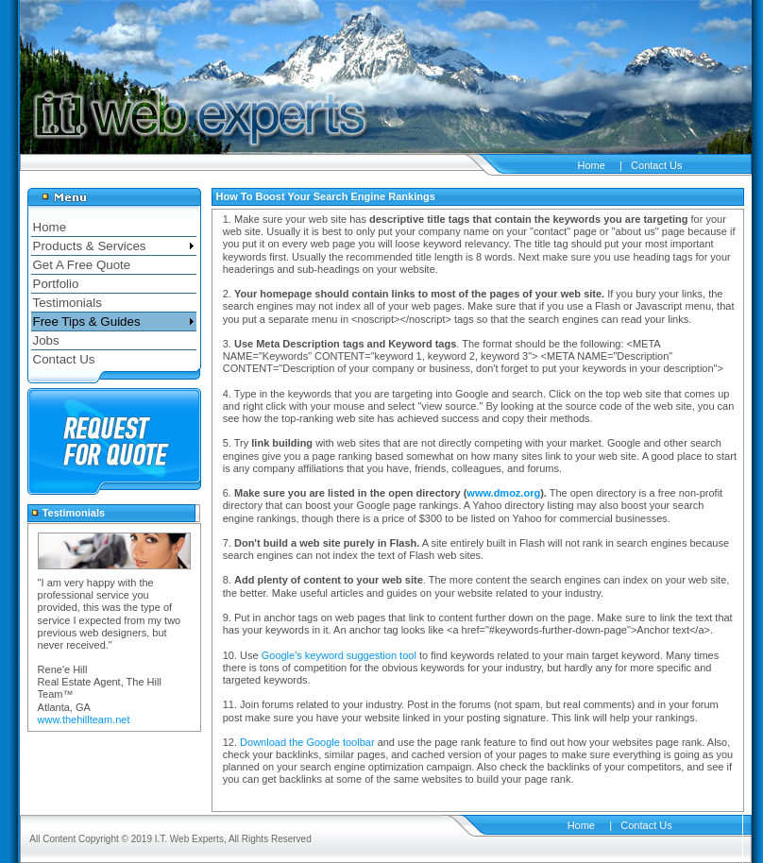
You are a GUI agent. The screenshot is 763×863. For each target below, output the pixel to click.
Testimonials (67, 303)
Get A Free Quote (82, 265)
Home (590, 165)
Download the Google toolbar (307, 742)
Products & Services (89, 246)
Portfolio (56, 284)
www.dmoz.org (503, 493)
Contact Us (656, 165)
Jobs (46, 340)
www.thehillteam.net (84, 719)
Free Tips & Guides (87, 321)
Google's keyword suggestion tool (339, 655)
